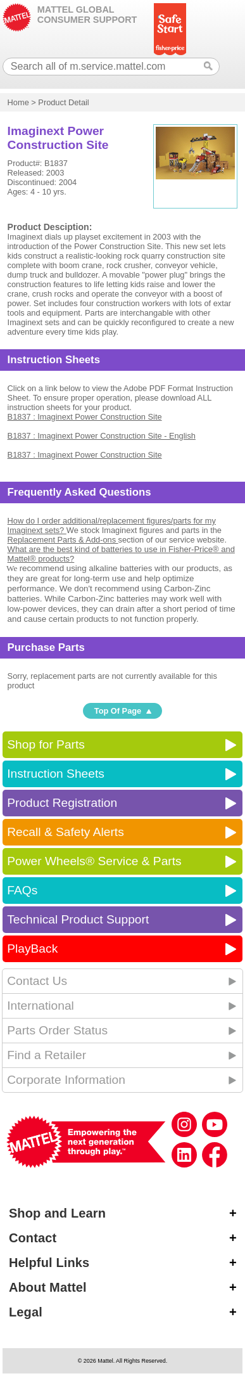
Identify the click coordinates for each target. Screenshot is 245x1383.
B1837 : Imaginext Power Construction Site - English (102, 436)
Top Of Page (117, 711)
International (40, 1005)
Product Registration (62, 802)
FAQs (22, 890)
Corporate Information (66, 1079)
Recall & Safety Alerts (65, 832)
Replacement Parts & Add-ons (63, 539)
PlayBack (32, 948)
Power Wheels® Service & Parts (94, 861)
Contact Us (37, 980)
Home (18, 102)
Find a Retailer (46, 1055)
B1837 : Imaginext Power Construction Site (85, 416)
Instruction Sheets (55, 773)
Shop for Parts (46, 744)
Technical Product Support (78, 919)
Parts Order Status (57, 1030)
